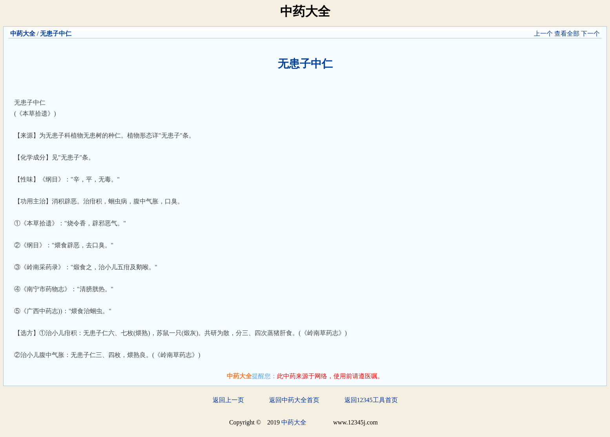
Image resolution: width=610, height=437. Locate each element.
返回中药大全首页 (294, 400)
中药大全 (22, 33)
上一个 (543, 33)
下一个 (590, 33)
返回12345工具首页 (371, 400)
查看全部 (566, 33)
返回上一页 (228, 400)
